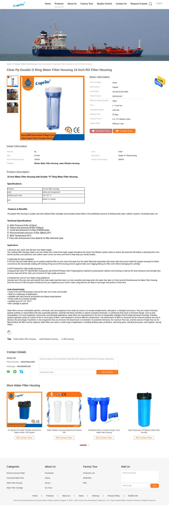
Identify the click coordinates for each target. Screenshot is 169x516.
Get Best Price (101, 131)
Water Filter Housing (14, 483)
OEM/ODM (87, 478)
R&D (85, 483)
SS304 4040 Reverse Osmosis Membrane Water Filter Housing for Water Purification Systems (24, 431)
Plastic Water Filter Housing (24, 339)
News (81, 496)
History (47, 478)
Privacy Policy (114, 496)
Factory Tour (87, 4)
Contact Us (121, 4)
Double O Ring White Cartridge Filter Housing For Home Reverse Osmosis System (104, 431)
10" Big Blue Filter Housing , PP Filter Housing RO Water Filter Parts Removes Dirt (64, 431)
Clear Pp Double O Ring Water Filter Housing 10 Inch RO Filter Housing (65, 64)
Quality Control (104, 4)
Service (47, 483)
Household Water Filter (15, 478)
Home (48, 4)
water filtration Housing (48, 339)
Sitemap (95, 496)
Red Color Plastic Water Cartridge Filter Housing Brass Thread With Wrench (144, 431)
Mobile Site (133, 496)
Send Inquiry (107, 372)
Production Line (89, 473)
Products (59, 4)
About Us (72, 4)
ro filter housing (67, 339)
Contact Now (124, 131)
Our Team (48, 488)
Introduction (49, 473)
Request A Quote (139, 4)
